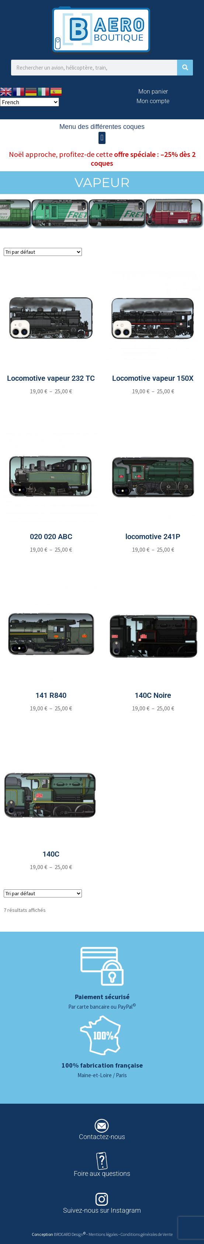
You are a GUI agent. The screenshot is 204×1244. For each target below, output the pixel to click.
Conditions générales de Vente (147, 1234)
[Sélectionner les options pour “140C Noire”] (153, 723)
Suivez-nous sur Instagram (102, 1210)
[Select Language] (29, 102)
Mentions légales (103, 1234)
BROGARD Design (68, 1234)
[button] (102, 138)
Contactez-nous (102, 1137)
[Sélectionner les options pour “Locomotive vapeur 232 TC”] (51, 406)
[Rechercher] (185, 67)
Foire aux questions (102, 1173)
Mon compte (152, 101)
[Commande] (43, 252)
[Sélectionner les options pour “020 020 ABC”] (51, 564)
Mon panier (153, 91)
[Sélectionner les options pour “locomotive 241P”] (153, 564)
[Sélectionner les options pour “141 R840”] (51, 723)
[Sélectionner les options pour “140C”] (51, 881)
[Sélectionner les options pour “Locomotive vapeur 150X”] (153, 406)
